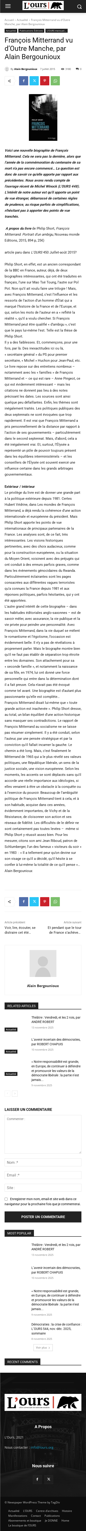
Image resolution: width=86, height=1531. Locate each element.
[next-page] (15, 1094)
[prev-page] (7, 1094)
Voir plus (43, 1347)
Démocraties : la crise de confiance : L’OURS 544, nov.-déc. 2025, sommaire (56, 1329)
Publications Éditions (31, 31)
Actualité (22, 20)
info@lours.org (42, 1447)
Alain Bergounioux (25, 69)
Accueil (9, 20)
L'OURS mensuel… (56, 31)
